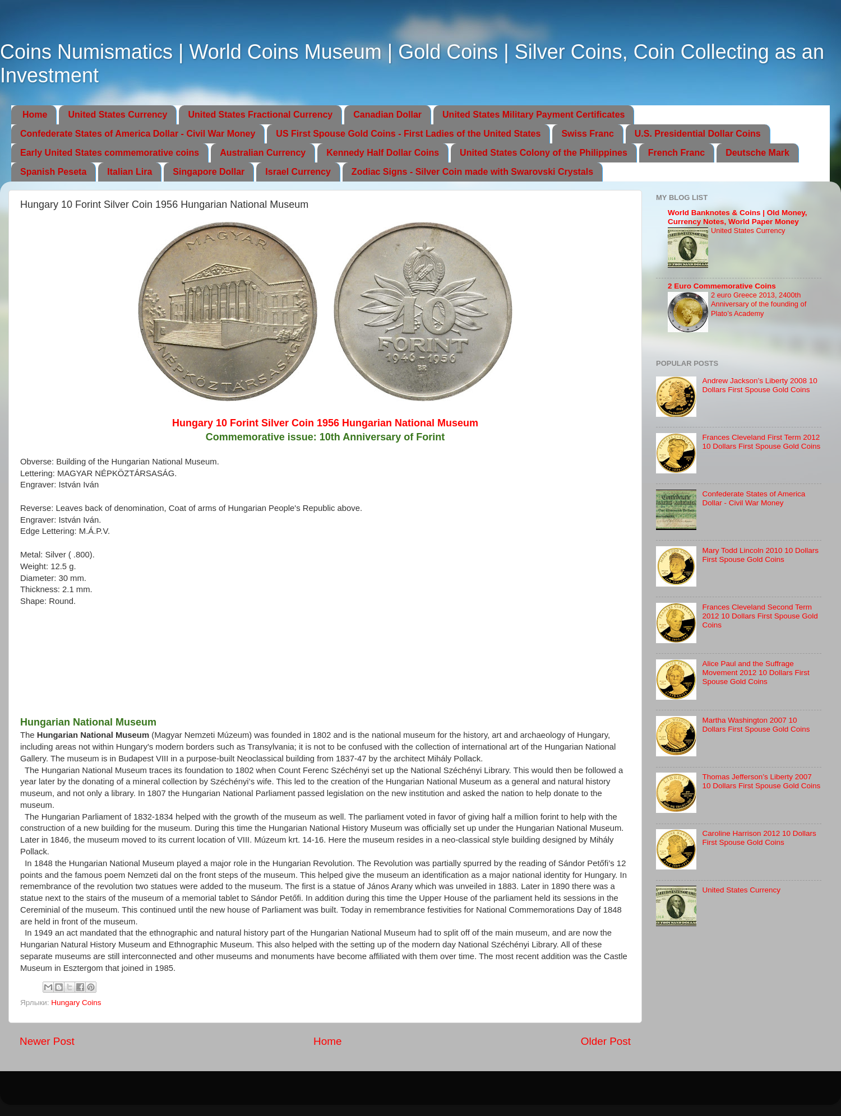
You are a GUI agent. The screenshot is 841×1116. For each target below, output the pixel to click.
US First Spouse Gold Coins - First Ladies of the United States (408, 133)
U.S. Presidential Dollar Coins (698, 133)
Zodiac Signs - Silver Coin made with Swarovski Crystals (472, 171)
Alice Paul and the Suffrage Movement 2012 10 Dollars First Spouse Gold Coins (755, 672)
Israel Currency (298, 171)
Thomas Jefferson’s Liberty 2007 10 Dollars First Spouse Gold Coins (761, 781)
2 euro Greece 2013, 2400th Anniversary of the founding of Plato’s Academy (758, 304)
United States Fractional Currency (260, 114)
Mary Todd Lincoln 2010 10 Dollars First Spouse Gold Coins (760, 555)
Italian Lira (129, 171)
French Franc (676, 152)
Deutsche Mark (757, 152)
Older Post (606, 1041)
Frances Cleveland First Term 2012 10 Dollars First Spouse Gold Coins (761, 441)
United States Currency (117, 114)
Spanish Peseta (53, 171)
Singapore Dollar (208, 171)
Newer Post (47, 1041)
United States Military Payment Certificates (533, 114)
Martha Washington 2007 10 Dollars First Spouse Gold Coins (756, 724)
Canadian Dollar (387, 114)
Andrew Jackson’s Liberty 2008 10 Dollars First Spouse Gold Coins (759, 385)
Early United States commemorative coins (109, 152)
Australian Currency (263, 152)
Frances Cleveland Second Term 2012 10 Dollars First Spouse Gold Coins (759, 616)
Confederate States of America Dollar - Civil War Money (137, 133)
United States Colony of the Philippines (543, 152)
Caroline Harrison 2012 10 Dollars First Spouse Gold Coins (759, 838)
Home (34, 114)
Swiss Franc (587, 133)
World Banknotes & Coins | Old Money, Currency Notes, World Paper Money (737, 217)
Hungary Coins (76, 1002)
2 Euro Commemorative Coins (722, 286)
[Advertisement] (325, 665)
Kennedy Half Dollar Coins (382, 152)
